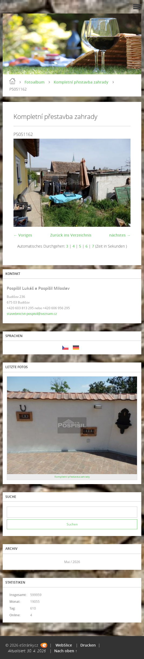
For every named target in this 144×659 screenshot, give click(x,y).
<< (13, 562)
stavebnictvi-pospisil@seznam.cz (32, 313)
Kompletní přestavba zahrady (81, 82)
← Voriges (22, 235)
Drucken (88, 645)
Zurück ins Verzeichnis (70, 235)
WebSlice (64, 645)
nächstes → (120, 235)
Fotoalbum (34, 82)
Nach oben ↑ (65, 650)
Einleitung (12, 81)
